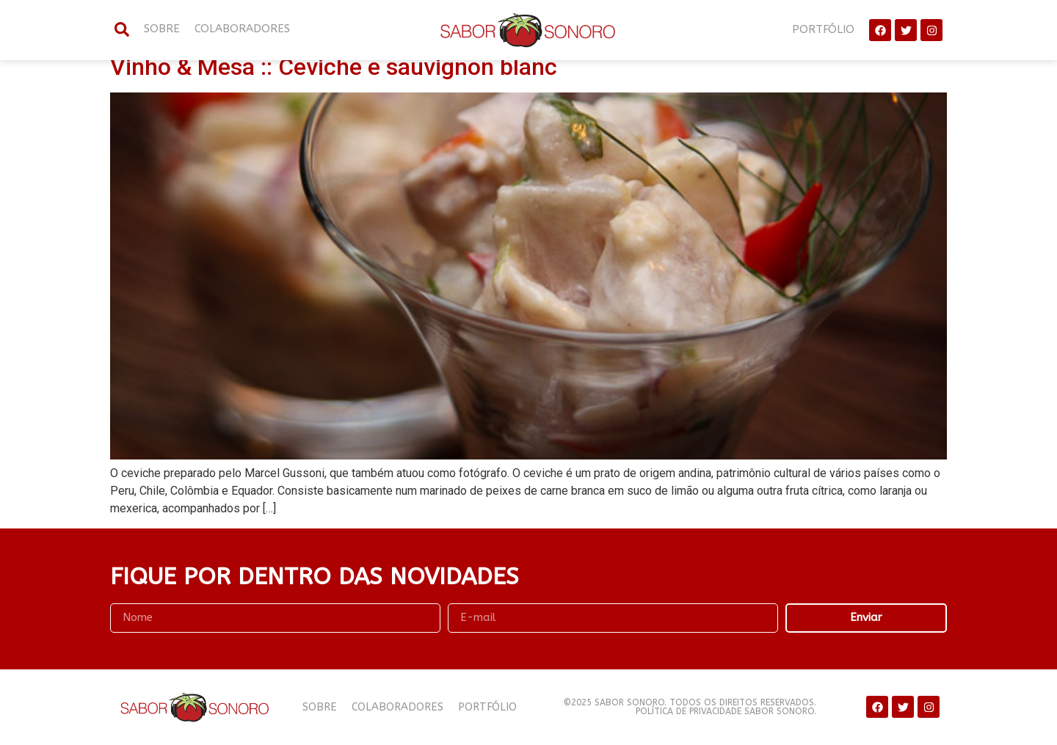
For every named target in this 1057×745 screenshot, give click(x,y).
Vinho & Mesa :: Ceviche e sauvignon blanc (333, 67)
